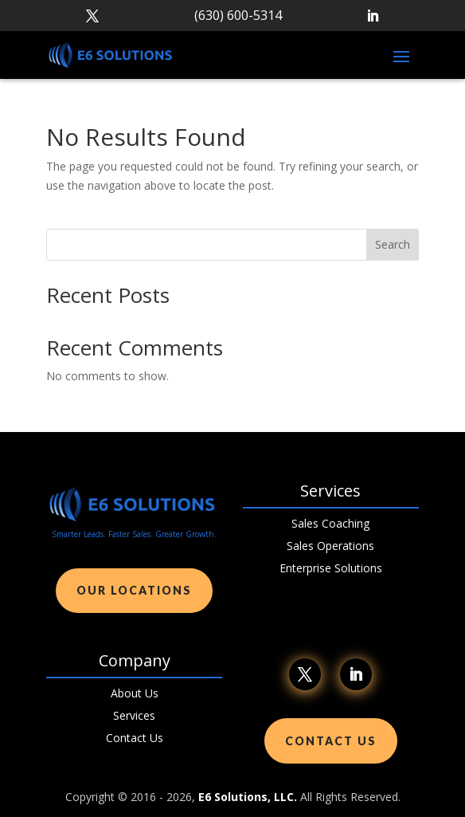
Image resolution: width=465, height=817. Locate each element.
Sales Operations (330, 545)
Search (392, 244)
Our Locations (134, 590)
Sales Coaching (330, 523)
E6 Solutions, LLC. (247, 796)
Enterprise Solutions (330, 567)
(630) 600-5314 (238, 15)
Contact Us (134, 737)
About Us (134, 693)
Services (134, 715)
